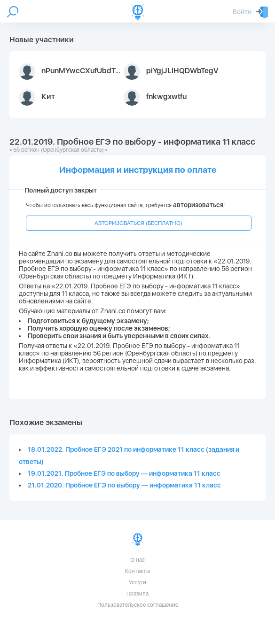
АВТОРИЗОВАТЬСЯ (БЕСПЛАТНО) (138, 223)
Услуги (137, 582)
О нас (137, 560)
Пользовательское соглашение (137, 605)
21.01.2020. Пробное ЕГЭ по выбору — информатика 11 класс (124, 485)
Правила (137, 593)
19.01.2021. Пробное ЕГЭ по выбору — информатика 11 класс (124, 473)
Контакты (137, 571)
